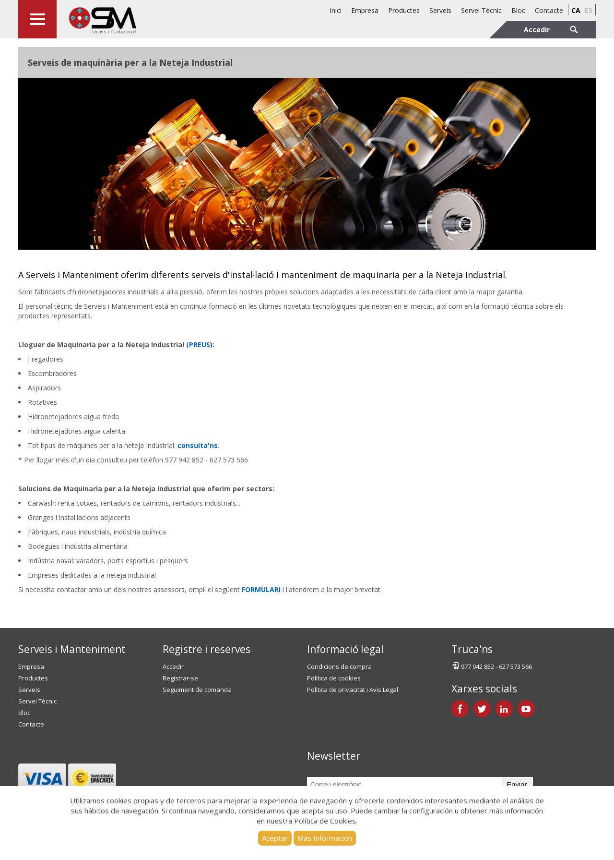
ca (575, 10)
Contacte (549, 10)
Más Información (324, 838)
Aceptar (275, 838)
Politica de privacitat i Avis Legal (352, 689)
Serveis (440, 10)
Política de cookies (334, 678)
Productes (404, 10)
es (588, 10)
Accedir (173, 666)
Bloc (518, 10)
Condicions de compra (339, 666)
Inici (336, 10)
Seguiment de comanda (197, 689)
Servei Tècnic (481, 10)
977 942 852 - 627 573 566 (491, 666)
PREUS (199, 344)
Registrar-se (180, 678)
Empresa (364, 10)
